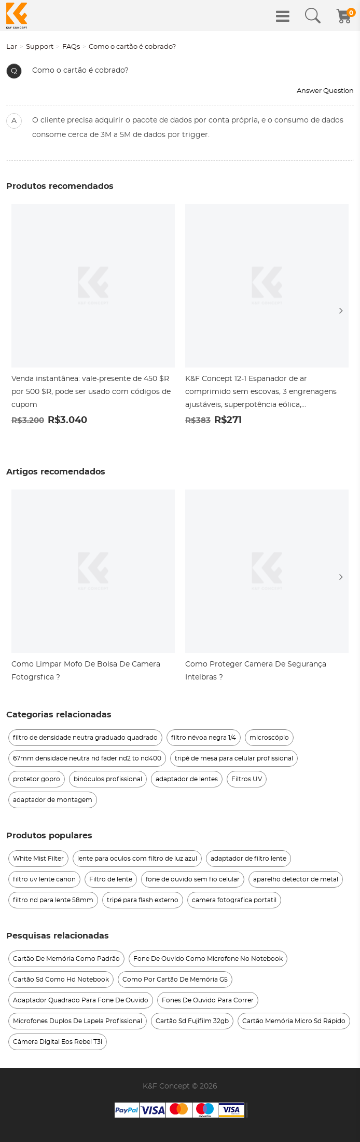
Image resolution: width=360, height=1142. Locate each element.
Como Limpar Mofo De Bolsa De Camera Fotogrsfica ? (85, 671)
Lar (11, 47)
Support (39, 47)
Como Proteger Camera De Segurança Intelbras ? (255, 671)
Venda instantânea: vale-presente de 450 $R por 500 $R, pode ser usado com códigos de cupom (91, 392)
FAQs (71, 47)
